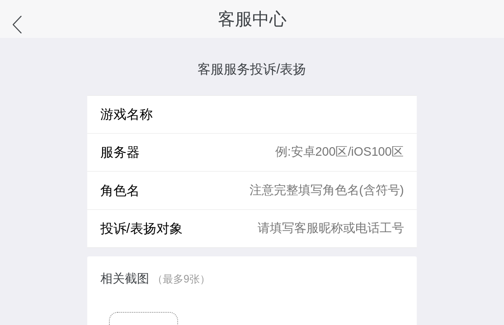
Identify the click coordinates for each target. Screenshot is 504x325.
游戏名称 (126, 114)
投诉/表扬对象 (141, 228)
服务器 (120, 152)
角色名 (120, 190)
